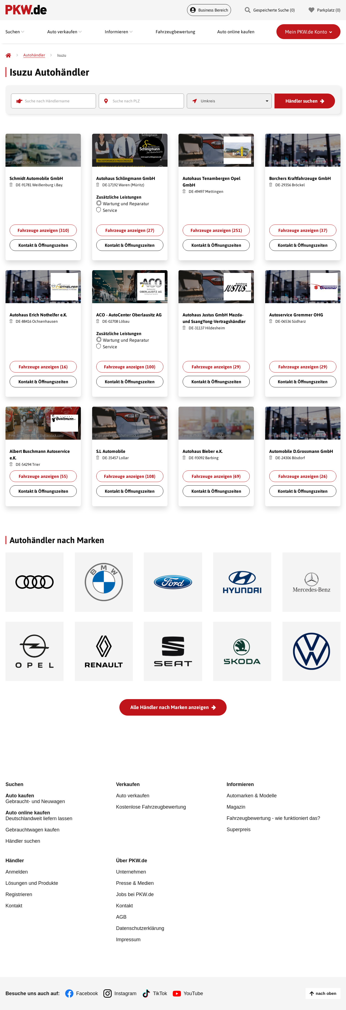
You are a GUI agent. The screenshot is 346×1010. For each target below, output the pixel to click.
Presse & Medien (135, 883)
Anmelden (17, 872)
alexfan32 (196, 162)
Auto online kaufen (235, 31)
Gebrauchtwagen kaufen (32, 830)
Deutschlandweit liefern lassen (61, 815)
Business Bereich (209, 10)
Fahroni (108, 298)
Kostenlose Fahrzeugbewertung (151, 807)
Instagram (125, 993)
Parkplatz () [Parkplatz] (324, 10)
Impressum (128, 939)
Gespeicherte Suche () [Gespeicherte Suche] (270, 10)
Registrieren (19, 894)
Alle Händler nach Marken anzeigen (169, 707)
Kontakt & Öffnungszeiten (43, 245)
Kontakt (14, 905)
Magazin (236, 807)
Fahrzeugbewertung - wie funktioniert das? (273, 818)
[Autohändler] (34, 55)
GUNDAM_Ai (25, 162)
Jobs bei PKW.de (135, 894)
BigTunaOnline (286, 162)
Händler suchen (301, 101)
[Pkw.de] (8, 55)
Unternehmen (131, 872)
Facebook (87, 993)
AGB (121, 917)
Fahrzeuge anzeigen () (43, 230)
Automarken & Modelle (252, 795)
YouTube (193, 993)
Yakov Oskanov (27, 435)
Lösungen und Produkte (32, 883)
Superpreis (239, 829)
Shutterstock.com (48, 162)
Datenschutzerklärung (140, 928)
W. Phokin (196, 435)
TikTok (160, 993)
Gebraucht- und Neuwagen (61, 798)
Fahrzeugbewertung (175, 31)
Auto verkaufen (132, 795)
